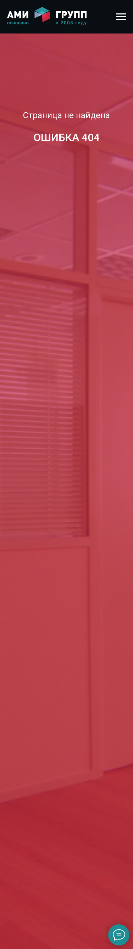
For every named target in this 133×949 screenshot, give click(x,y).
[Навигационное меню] (121, 16)
